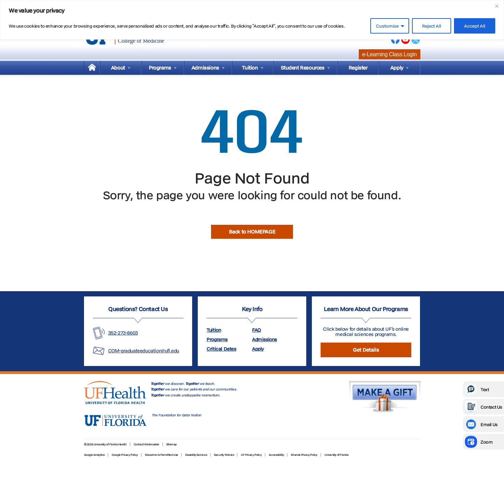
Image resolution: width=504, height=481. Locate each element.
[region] (252, 20)
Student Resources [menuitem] (302, 67)
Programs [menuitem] (160, 67)
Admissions (264, 339)
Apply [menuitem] (396, 67)
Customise (387, 26)
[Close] (496, 6)
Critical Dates (221, 349)
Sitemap (171, 444)
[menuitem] (92, 67)
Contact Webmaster (146, 444)
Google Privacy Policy (125, 455)
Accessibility (276, 455)
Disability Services (196, 455)
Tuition (213, 330)
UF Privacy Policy (251, 455)
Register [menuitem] (358, 67)
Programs (216, 339)
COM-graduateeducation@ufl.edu (143, 350)
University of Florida (336, 455)
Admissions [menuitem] (205, 67)
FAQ (256, 330)
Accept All (474, 26)
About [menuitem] (118, 67)
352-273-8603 (123, 333)
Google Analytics (94, 455)
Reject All (431, 26)
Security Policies (224, 455)
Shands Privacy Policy (304, 455)
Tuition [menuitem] (250, 67)
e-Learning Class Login (389, 54)
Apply (258, 349)
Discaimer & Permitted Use (161, 455)
